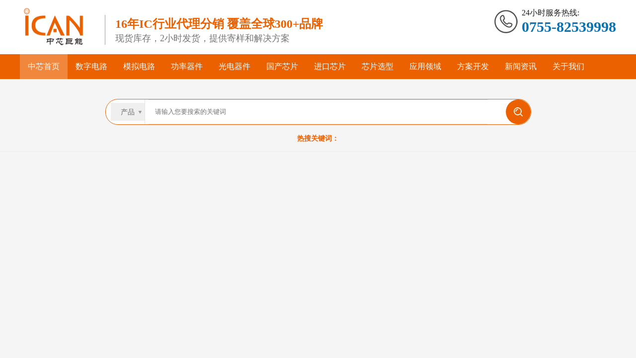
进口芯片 (330, 66)
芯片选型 (378, 66)
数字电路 (91, 66)
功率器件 (187, 66)
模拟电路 (139, 66)
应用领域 (425, 66)
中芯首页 (44, 66)
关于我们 (568, 66)
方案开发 (473, 66)
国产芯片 (282, 66)
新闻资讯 (521, 66)
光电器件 (234, 66)
